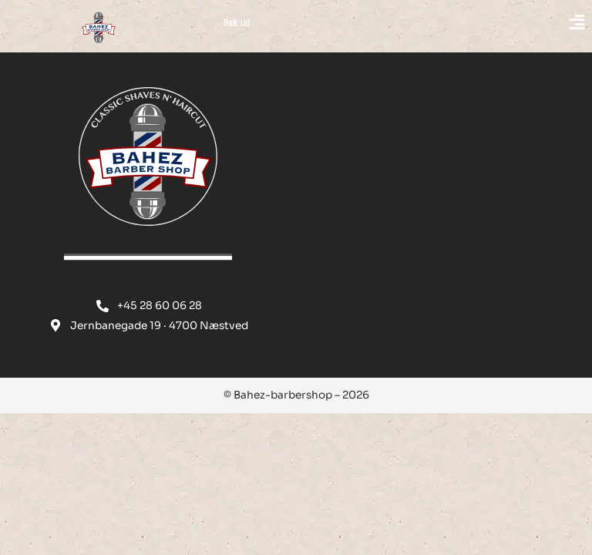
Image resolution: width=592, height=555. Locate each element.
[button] (493, 23)
